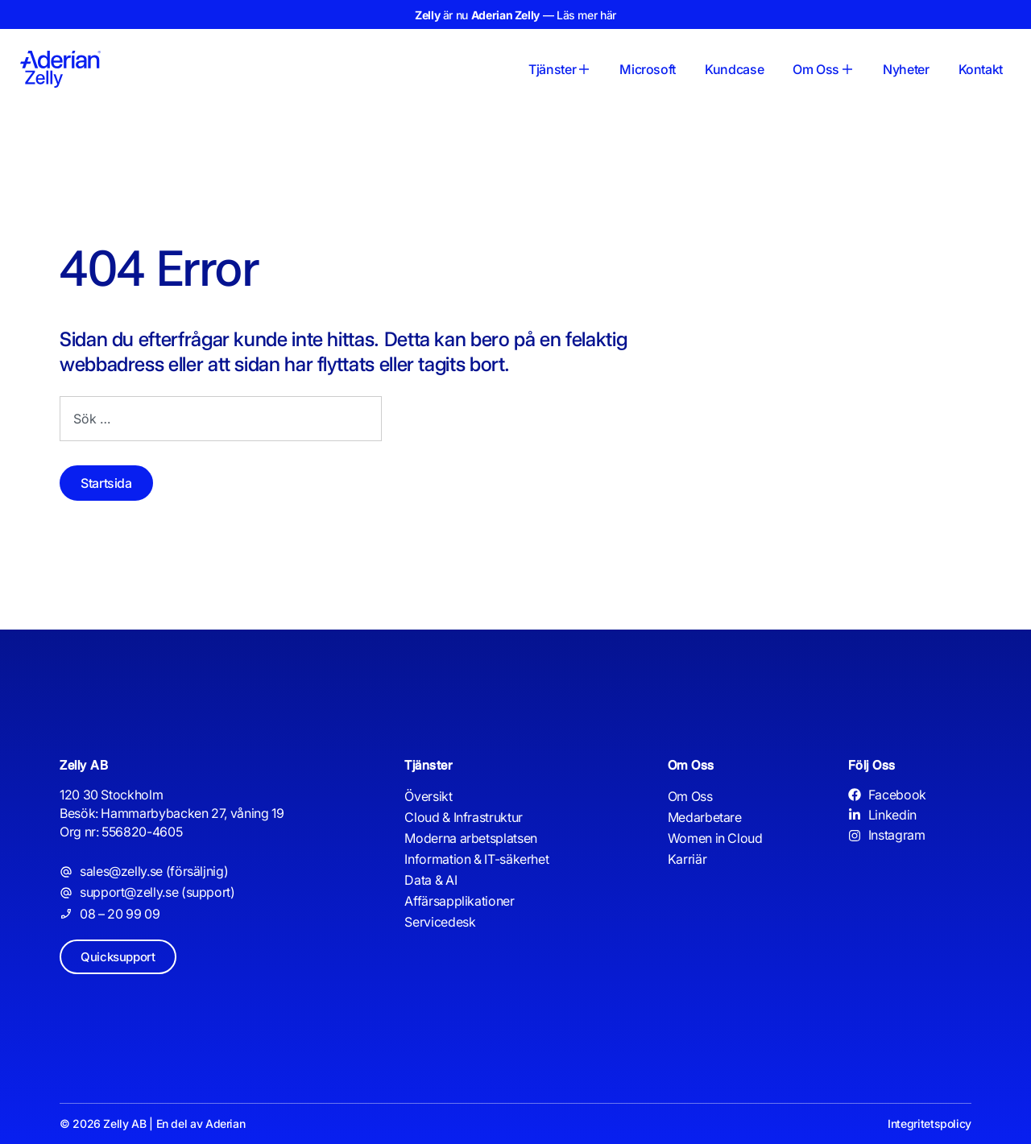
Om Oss (690, 796)
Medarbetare (705, 817)
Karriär (687, 859)
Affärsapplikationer (459, 901)
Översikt (428, 796)
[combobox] (221, 418)
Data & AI (430, 880)
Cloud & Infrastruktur (463, 817)
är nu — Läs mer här (515, 15)
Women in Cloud (715, 838)
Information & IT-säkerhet (476, 859)
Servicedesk (439, 922)
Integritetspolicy (929, 1123)
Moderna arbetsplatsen (470, 838)
